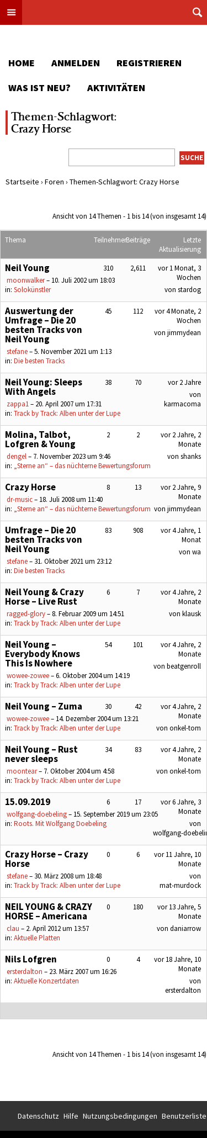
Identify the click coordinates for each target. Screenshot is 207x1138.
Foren (54, 182)
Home (21, 62)
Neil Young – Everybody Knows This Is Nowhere (42, 653)
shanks (191, 456)
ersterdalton (25, 971)
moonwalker (26, 280)
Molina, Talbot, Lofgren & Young (40, 439)
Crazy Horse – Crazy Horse (46, 859)
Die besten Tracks (39, 361)
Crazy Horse (30, 487)
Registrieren (149, 62)
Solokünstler (32, 289)
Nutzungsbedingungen (120, 1116)
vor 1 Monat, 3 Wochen (179, 272)
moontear (22, 771)
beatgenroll (184, 666)
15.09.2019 (27, 802)
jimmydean (184, 332)
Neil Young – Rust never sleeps (41, 754)
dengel (16, 456)
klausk (191, 613)
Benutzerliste (184, 1116)
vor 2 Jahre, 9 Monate (181, 492)
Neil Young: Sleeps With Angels (43, 387)
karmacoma (182, 404)
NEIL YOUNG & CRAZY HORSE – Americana (48, 911)
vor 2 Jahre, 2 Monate (181, 439)
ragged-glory (26, 613)
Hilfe (70, 1116)
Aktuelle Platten (37, 938)
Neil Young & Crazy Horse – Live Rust (44, 596)
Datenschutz (38, 1116)
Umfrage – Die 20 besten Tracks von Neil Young (43, 539)
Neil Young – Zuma (43, 706)
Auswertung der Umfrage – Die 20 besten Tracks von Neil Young (43, 325)
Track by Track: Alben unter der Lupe (67, 413)
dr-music (20, 499)
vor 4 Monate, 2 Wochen (178, 315)
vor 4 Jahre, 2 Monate (181, 596)
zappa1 (18, 404)
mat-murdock (180, 885)
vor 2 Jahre (184, 382)
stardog (189, 289)
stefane (17, 351)
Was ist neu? (39, 87)
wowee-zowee (28, 675)
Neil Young (27, 268)
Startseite (22, 182)
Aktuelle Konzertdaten (46, 981)
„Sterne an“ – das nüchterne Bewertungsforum (82, 465)
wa (196, 552)
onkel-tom (185, 728)
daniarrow (185, 928)
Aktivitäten (116, 87)
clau (13, 928)
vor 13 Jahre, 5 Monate (179, 911)
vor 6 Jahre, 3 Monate (181, 806)
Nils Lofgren (31, 959)
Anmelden (75, 62)
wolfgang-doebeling (37, 814)
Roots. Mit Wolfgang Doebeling (60, 823)
